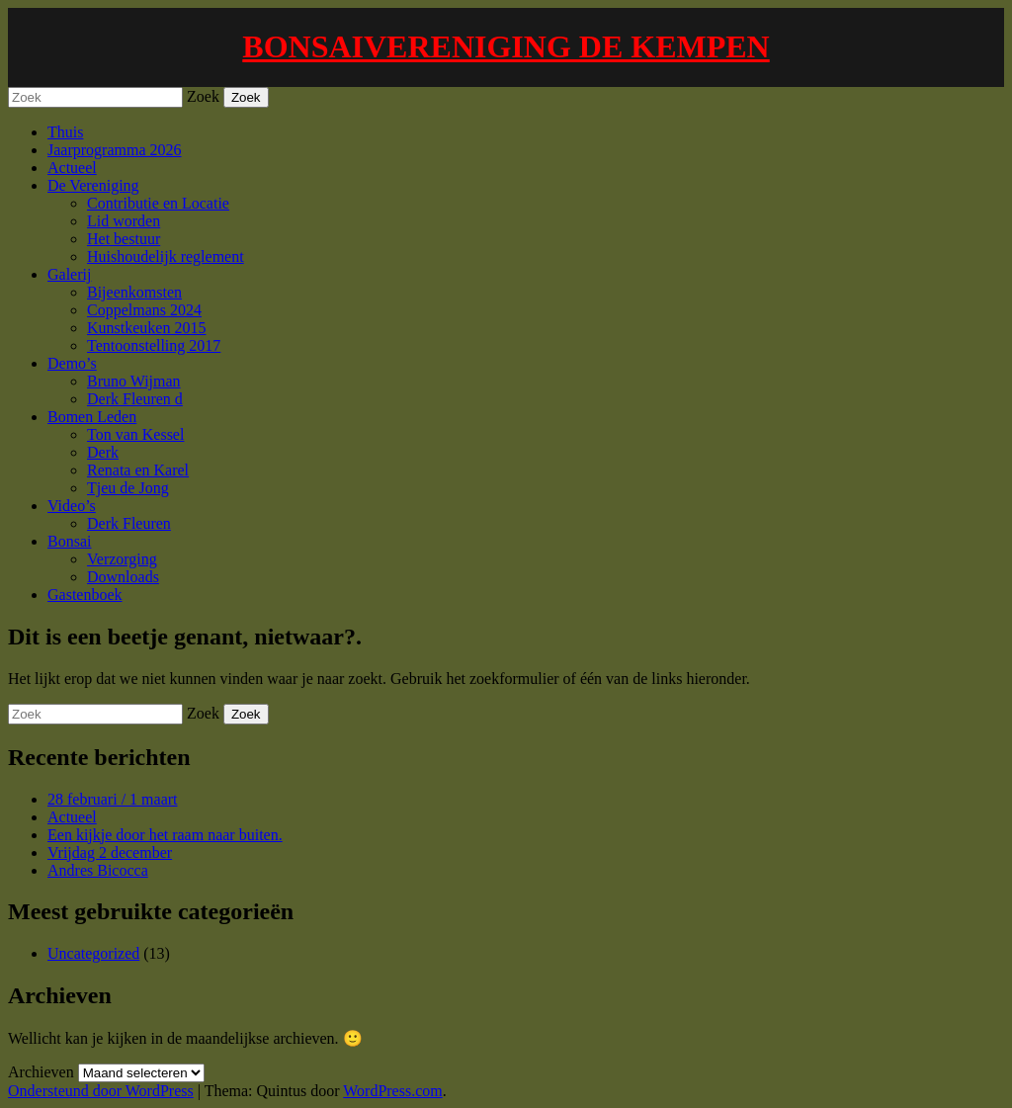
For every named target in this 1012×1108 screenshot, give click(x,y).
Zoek (203, 96)
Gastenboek (85, 594)
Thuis (65, 132)
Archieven (41, 1072)
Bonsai (69, 541)
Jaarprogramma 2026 (114, 149)
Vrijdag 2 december (109, 852)
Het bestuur (123, 238)
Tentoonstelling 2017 (153, 345)
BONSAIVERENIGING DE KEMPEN (505, 46)
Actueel (72, 167)
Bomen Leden (91, 416)
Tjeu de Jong (128, 487)
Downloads (123, 576)
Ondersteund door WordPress (101, 1090)
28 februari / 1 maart (112, 799)
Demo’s (72, 363)
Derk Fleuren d (135, 398)
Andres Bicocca (97, 870)
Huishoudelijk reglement (165, 256)
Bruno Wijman (134, 381)
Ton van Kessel (135, 434)
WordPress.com (392, 1090)
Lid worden (123, 221)
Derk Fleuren (129, 523)
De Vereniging (93, 185)
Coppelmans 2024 (144, 309)
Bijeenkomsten (134, 292)
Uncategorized (93, 953)
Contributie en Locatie (158, 203)
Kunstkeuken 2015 (146, 327)
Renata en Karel (138, 470)
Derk (103, 452)
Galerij (69, 274)
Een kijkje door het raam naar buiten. (165, 834)
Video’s (71, 505)
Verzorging (122, 559)
